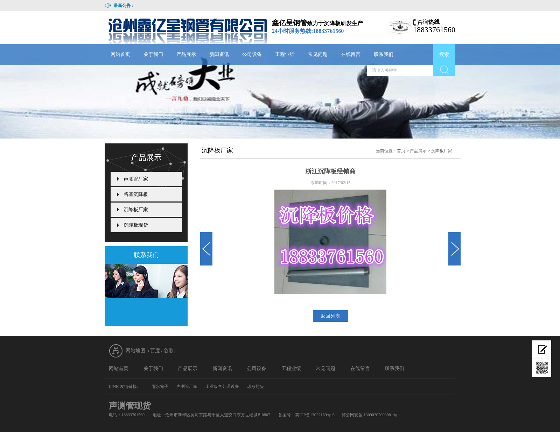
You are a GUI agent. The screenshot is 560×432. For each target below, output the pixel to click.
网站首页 (120, 54)
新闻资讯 (219, 54)
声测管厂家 (136, 179)
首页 (401, 150)
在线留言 (350, 54)
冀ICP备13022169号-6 (315, 414)
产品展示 (186, 54)
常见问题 (318, 54)
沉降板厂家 (441, 150)
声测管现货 (130, 405)
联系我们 (383, 54)
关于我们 (153, 54)
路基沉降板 (136, 194)
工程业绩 (285, 54)
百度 (155, 350)
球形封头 (255, 386)
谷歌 (169, 350)
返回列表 (330, 316)
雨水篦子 (160, 386)
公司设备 (252, 54)
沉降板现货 (136, 225)
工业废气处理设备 (222, 386)
